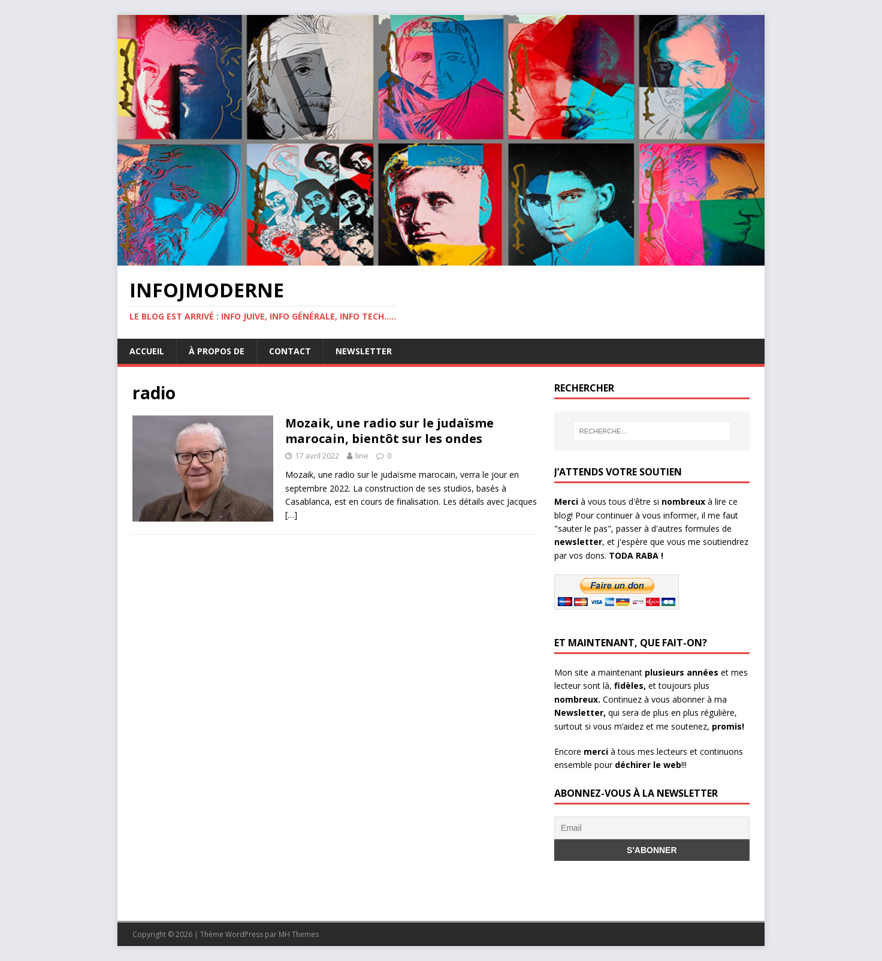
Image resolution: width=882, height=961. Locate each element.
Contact (290, 351)
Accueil (146, 351)
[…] (291, 514)
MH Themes (299, 934)
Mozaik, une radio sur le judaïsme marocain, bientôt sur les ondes (389, 431)
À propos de (216, 351)
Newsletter (364, 351)
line (361, 455)
